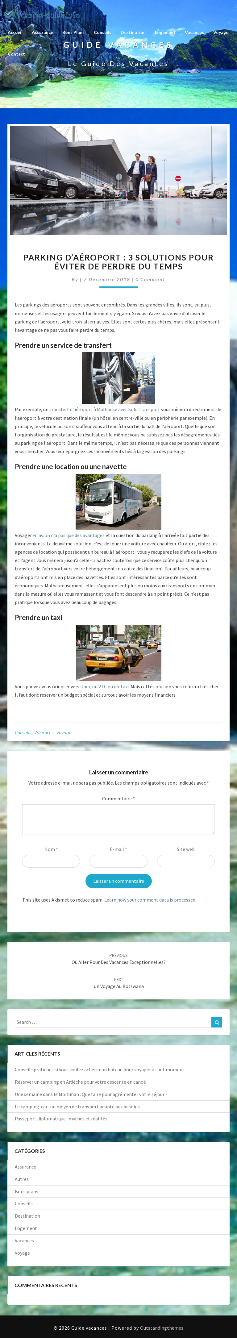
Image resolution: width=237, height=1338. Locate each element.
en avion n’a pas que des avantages (68, 535)
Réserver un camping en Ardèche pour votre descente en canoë (80, 1082)
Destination (133, 32)
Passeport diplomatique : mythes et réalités (61, 1118)
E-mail (118, 849)
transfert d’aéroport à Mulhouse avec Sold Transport (104, 409)
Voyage (220, 32)
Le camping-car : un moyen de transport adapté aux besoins (77, 1106)
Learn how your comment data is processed (149, 900)
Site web (186, 849)
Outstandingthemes (161, 1328)
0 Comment (150, 279)
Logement (165, 32)
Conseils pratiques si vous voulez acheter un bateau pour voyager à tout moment (100, 1069)
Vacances (194, 32)
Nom (51, 849)
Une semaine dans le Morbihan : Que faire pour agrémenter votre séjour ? (91, 1094)
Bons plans (73, 32)
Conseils (102, 32)
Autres (22, 1179)
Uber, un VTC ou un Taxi (104, 686)
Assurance (42, 32)
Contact (16, 53)
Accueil (15, 32)
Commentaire (118, 798)
